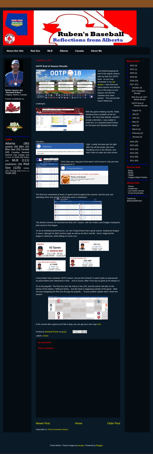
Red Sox (35, 51)
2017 (132, 84)
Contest (8, 157)
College (21, 155)
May (134, 122)
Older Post (113, 423)
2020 (132, 73)
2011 (132, 160)
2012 (132, 157)
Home (78, 423)
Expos (26, 157)
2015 (132, 145)
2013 (132, 153)
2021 (132, 69)
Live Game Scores (136, 191)
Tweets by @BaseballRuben (134, 199)
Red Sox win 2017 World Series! (139, 98)
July (134, 114)
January (136, 137)
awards (9, 146)
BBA (21, 146)
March (135, 129)
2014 (132, 149)
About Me (96, 51)
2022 (132, 65)
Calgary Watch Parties (137, 177)
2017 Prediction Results (138, 92)
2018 (132, 81)
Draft (17, 157)
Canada (79, 51)
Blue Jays (10, 149)
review (45, 336)
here (99, 324)
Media (130, 173)
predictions (10, 164)
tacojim (81, 445)
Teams (131, 186)
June (134, 118)
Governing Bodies (135, 193)
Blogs (130, 170)
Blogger (99, 445)
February (136, 133)
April (134, 125)
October (136, 88)
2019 (132, 77)
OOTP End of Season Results (139, 104)
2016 (132, 141)
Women (24, 171)
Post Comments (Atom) (58, 429)
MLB (50, 51)
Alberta (64, 51)
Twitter (131, 175)
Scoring (13, 171)
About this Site (15, 51)
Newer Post (43, 423)
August (135, 110)
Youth (8, 173)
